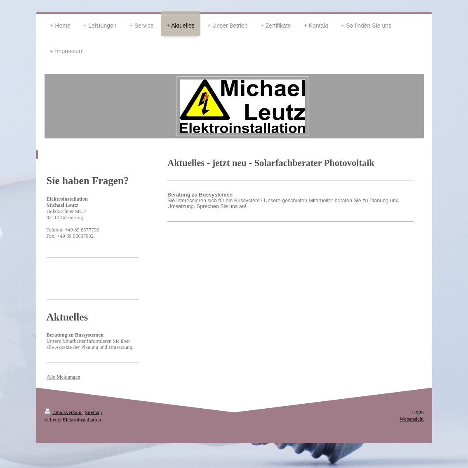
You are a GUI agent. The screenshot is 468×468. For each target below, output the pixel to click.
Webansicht (411, 419)
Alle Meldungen (63, 377)
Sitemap (93, 412)
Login (417, 411)
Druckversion (64, 412)
